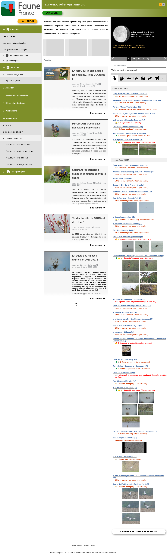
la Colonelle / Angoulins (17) (124, 217)
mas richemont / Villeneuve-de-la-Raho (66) (129, 133)
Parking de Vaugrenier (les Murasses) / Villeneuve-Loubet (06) (137, 100)
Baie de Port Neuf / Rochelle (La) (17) (127, 198)
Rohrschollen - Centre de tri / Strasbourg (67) (130, 366)
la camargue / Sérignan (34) (123, 332)
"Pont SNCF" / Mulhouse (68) (124, 373)
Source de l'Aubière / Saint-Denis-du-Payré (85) (131, 484)
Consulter (52, 13)
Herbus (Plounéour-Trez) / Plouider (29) (128, 237)
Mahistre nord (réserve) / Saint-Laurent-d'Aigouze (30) (134, 114)
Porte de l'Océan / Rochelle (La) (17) (127, 107)
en (163, 4)
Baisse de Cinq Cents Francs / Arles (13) (128, 185)
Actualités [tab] (47, 60)
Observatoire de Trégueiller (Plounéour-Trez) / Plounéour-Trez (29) (138, 256)
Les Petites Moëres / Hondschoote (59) (128, 127)
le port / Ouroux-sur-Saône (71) (125, 388)
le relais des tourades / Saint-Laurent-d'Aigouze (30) (133, 319)
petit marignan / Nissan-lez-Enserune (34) (129, 120)
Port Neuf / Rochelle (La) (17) (124, 230)
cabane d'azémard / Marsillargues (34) (127, 326)
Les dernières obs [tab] (119, 65)
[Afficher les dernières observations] (124, 70)
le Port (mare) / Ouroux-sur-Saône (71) (127, 140)
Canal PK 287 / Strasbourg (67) (125, 359)
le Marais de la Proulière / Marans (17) (127, 224)
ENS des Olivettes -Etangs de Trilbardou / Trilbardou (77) (135, 431)
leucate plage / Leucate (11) (123, 178)
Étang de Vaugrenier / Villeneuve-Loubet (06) (130, 94)
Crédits (93, 545)
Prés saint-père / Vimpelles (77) (125, 438)
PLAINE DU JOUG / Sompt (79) (125, 457)
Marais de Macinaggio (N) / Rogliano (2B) (129, 299)
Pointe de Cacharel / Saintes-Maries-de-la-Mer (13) (132, 192)
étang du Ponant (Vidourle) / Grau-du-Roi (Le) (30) (132, 306)
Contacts (86, 545)
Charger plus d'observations (138, 531)
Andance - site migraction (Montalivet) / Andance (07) (133, 172)
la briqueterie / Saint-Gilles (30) (125, 312)
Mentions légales (77, 545)
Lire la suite (97, 113)
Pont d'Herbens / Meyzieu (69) (124, 381)
